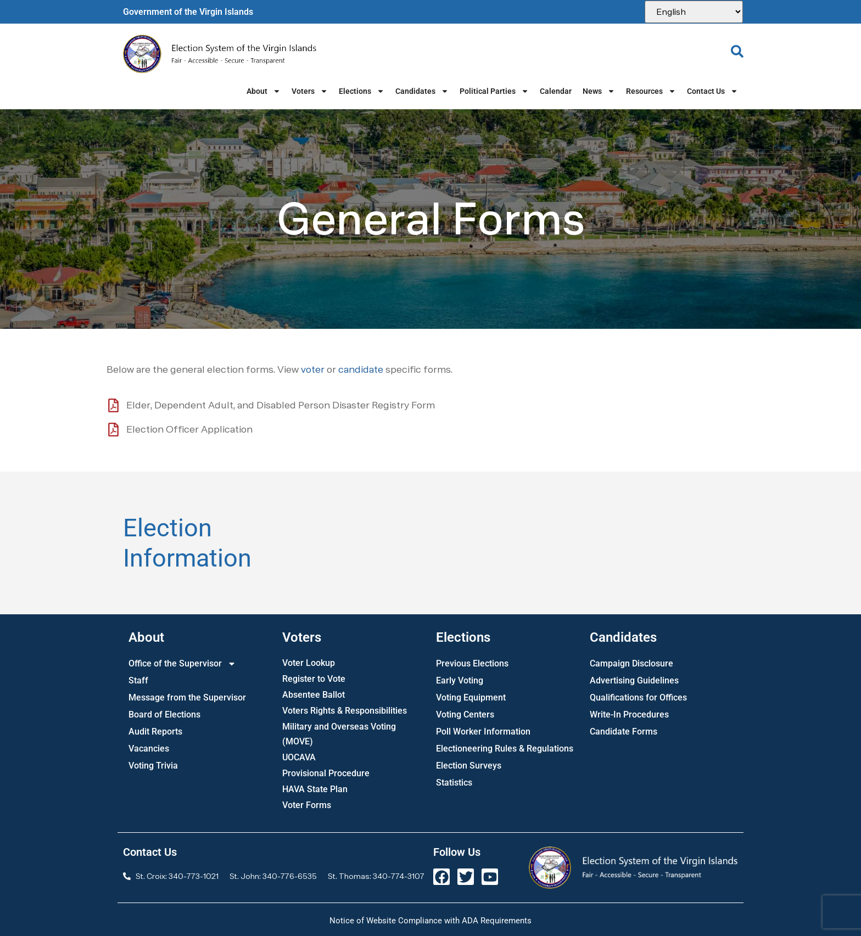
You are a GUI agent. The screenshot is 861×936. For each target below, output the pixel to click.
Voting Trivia (153, 765)
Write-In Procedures (629, 714)
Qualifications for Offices (638, 697)
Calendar (556, 91)
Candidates (422, 91)
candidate (360, 369)
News (599, 91)
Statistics (454, 782)
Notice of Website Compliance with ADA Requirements (430, 921)
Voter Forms (306, 805)
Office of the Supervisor (182, 663)
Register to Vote (313, 679)
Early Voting (459, 680)
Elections (361, 91)
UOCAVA (299, 757)
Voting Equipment (471, 697)
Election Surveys (468, 765)
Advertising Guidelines (634, 680)
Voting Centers (465, 714)
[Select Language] (694, 12)
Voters (310, 91)
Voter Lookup (308, 663)
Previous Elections (472, 663)
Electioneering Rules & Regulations (504, 748)
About (264, 91)
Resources (651, 91)
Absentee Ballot (313, 695)
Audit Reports (155, 731)
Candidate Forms (623, 731)
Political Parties (494, 91)
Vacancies (148, 748)
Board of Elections (164, 714)
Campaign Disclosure (631, 663)
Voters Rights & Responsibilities (344, 710)
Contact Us (712, 91)
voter (313, 369)
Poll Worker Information (483, 731)
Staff (138, 680)
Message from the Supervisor (187, 697)
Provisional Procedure (326, 773)
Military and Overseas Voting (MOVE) (339, 734)
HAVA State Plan (315, 789)
